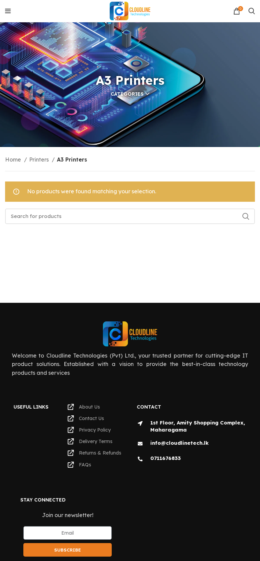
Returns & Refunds (94, 453)
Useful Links (31, 407)
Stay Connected (43, 500)
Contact (149, 407)
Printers (39, 159)
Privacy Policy (89, 430)
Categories (127, 94)
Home (13, 159)
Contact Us (86, 418)
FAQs (79, 465)
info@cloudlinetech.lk (179, 443)
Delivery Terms (90, 441)
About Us (84, 407)
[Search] (251, 11)
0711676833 (165, 458)
